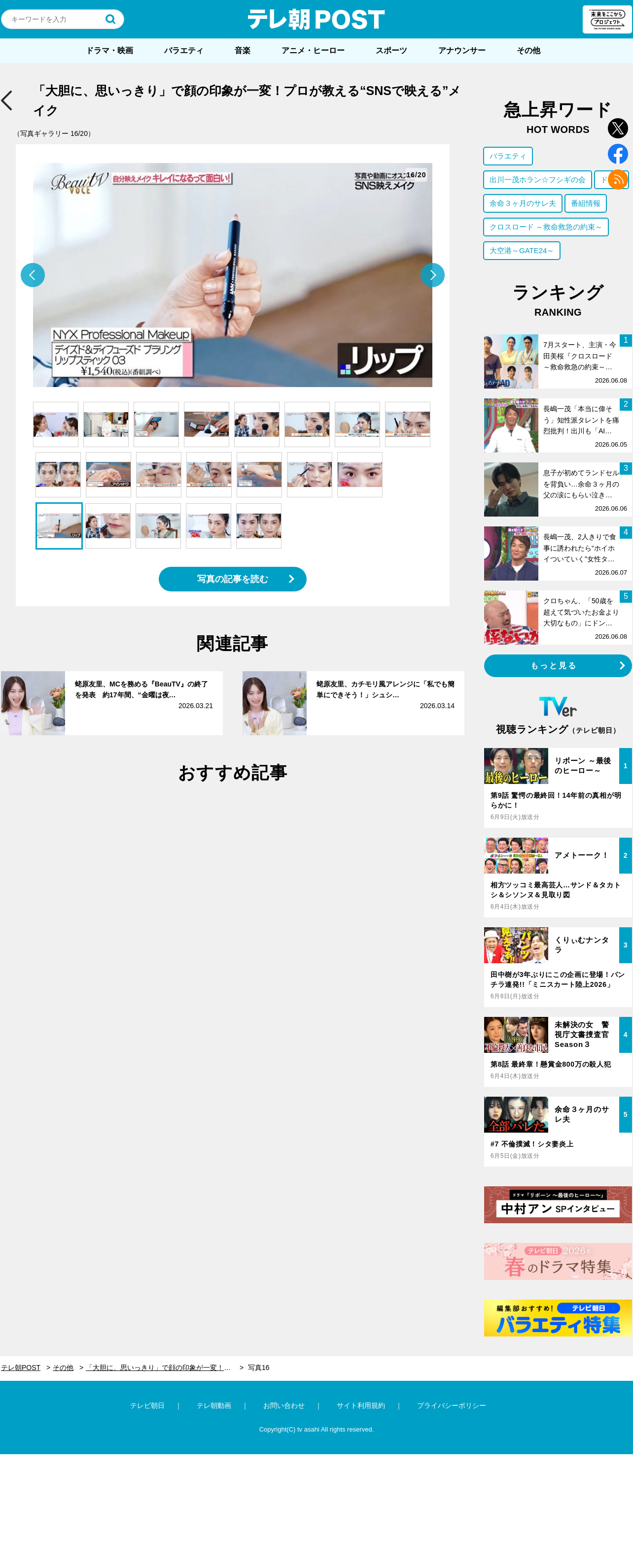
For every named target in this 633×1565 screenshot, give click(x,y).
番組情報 (585, 203)
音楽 (242, 50)
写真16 (259, 1367)
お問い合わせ (284, 1405)
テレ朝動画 (214, 1405)
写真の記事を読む (232, 579)
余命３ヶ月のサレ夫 (523, 203)
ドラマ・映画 (109, 50)
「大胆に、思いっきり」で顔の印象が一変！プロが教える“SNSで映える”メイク (165, 1367)
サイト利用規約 (361, 1405)
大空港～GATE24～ (522, 250)
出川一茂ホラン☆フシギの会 (538, 179)
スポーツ (391, 50)
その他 (528, 50)
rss (618, 179)
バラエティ (184, 50)
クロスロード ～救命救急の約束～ (546, 227)
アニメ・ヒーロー (313, 50)
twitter (618, 128)
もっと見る (554, 665)
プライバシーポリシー (451, 1405)
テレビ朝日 (147, 1405)
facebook (618, 154)
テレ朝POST (316, 19)
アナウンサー (462, 50)
